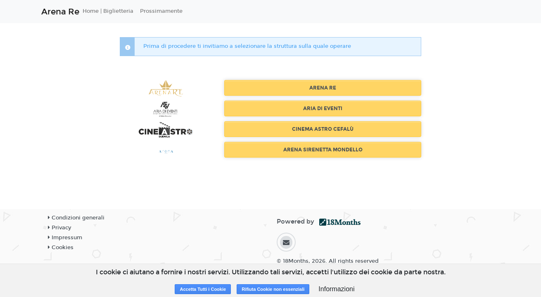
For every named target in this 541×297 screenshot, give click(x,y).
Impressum (65, 237)
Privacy (59, 227)
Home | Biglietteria (108, 11)
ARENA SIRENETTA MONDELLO (323, 150)
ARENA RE (322, 88)
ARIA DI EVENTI (322, 108)
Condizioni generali (76, 217)
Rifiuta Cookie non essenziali (273, 289)
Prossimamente (161, 11)
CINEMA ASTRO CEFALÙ (323, 129)
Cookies (61, 247)
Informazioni (336, 288)
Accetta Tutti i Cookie (203, 289)
